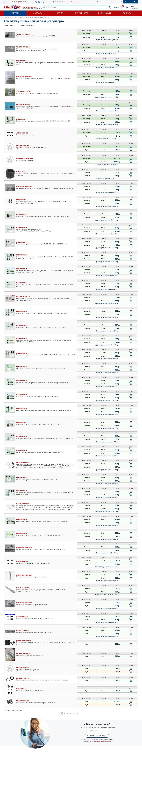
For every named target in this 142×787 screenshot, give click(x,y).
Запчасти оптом (82, 13)
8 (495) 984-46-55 (20, 2)
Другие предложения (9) (107, 125)
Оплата (60, 13)
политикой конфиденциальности (101, 741)
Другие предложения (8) (107, 67)
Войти (132, 6)
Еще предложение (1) (107, 139)
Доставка (37, 13)
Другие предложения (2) (107, 567)
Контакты (127, 13)
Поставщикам (104, 13)
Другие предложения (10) (107, 220)
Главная (6, 17)
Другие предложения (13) (107, 470)
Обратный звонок (77, 2)
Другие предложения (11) (107, 97)
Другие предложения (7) (107, 178)
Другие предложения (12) (107, 40)
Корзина (116, 7)
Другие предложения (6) (107, 54)
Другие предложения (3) (107, 581)
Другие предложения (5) (107, 275)
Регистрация (134, 8)
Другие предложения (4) (107, 111)
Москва (8, 2)
